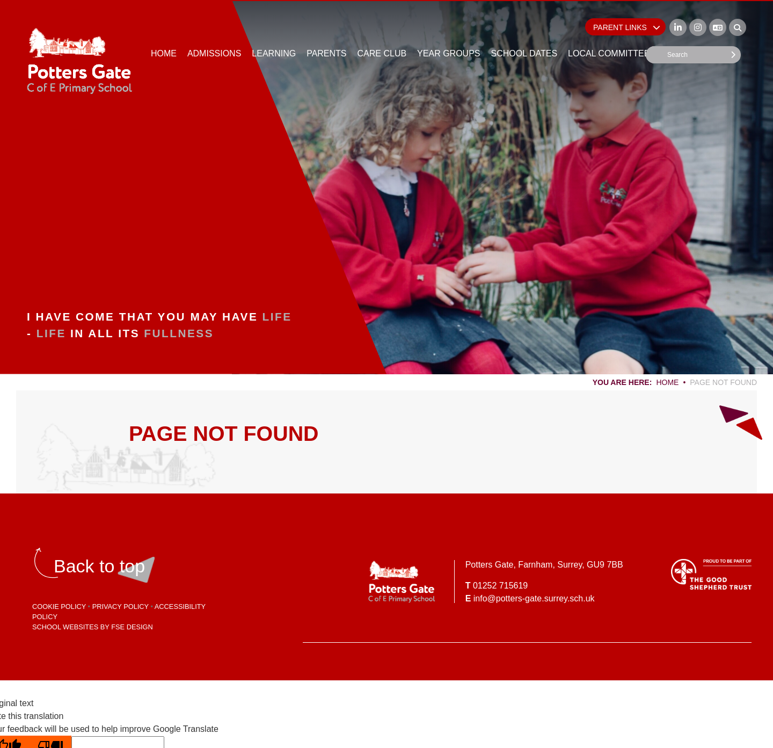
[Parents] (326, 32)
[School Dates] (524, 32)
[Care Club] (382, 32)
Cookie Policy (59, 606)
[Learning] (273, 32)
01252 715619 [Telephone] (500, 585)
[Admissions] (214, 32)
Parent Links (626, 27)
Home (667, 382)
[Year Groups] (448, 32)
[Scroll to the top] (99, 566)
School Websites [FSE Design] (65, 627)
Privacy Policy (120, 606)
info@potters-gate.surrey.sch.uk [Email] (534, 598)
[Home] (80, 61)
